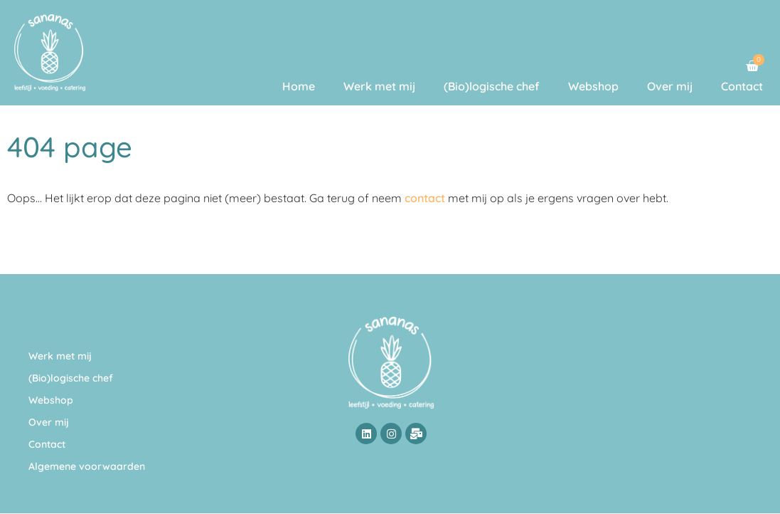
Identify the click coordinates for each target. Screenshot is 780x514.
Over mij (670, 86)
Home (298, 86)
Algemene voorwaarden (86, 466)
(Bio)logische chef (492, 86)
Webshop (593, 86)
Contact (742, 86)
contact (425, 198)
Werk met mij (379, 86)
